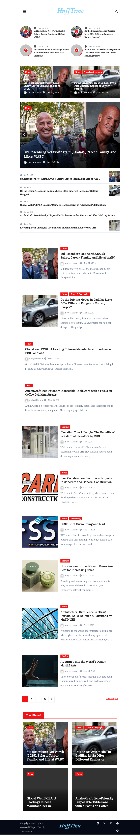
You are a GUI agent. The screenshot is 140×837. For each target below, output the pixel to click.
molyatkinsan (33, 92)
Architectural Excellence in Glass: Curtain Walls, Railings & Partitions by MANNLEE (86, 618)
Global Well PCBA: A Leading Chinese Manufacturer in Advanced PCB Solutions (51, 52)
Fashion (65, 429)
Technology (76, 521)
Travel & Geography (93, 72)
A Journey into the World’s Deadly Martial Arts (83, 666)
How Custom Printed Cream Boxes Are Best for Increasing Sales (86, 570)
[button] (116, 135)
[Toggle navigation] (24, 11)
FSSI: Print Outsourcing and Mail (82, 526)
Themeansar (26, 833)
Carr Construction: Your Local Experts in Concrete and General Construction (86, 482)
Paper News (36, 829)
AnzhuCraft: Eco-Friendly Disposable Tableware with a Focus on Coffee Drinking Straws (102, 52)
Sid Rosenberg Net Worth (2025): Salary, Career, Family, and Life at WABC (49, 34)
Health (65, 658)
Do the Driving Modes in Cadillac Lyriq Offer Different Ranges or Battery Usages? (99, 34)
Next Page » (112, 700)
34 (45, 701)
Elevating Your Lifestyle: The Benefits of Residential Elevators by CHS (58, 229)
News (27, 72)
